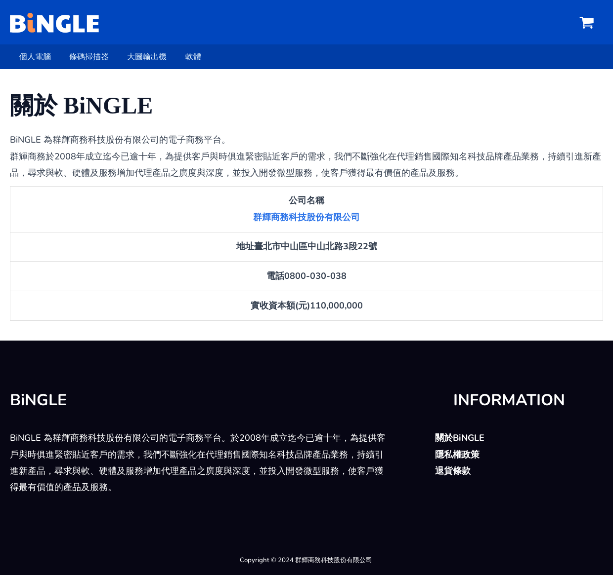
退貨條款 (453, 471)
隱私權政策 (457, 454)
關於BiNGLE (459, 438)
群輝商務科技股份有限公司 (306, 217)
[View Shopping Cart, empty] (586, 22)
